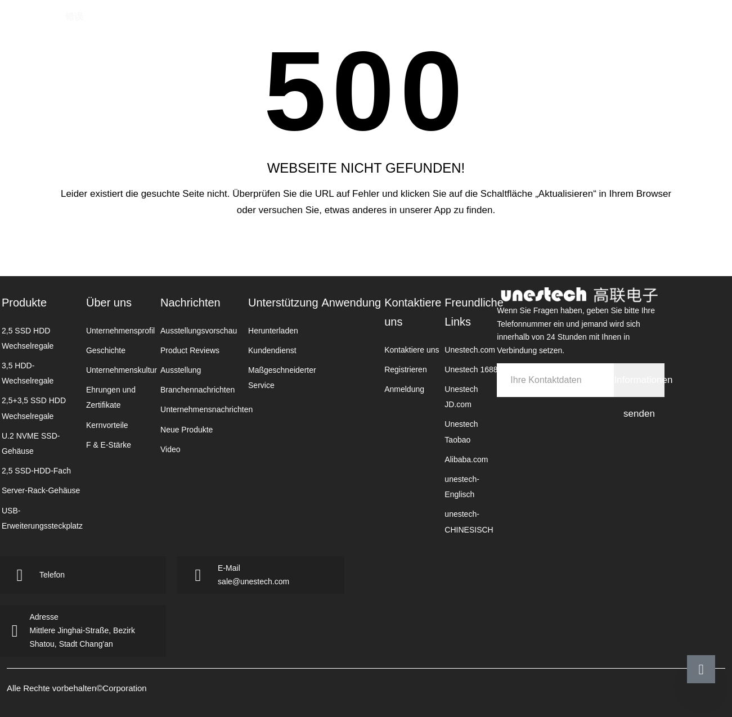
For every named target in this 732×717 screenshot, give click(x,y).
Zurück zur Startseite (366, 247)
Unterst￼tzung (424, 25)
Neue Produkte (186, 429)
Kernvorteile (107, 425)
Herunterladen (273, 330)
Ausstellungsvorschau (198, 330)
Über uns (109, 302)
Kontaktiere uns (535, 25)
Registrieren (405, 369)
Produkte (272, 25)
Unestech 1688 (470, 369)
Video (170, 449)
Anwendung (482, 25)
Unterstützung (283, 302)
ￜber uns (317, 25)
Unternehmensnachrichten (206, 409)
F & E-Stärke (108, 444)
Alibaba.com (466, 459)
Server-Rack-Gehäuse (41, 490)
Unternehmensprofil (120, 330)
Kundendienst (272, 350)
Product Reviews (189, 350)
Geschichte (105, 350)
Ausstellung (180, 370)
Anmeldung (404, 389)
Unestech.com (469, 349)
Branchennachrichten (197, 389)
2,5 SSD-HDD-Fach (36, 470)
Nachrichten (366, 25)
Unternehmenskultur (121, 370)
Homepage (231, 25)
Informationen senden (639, 386)
